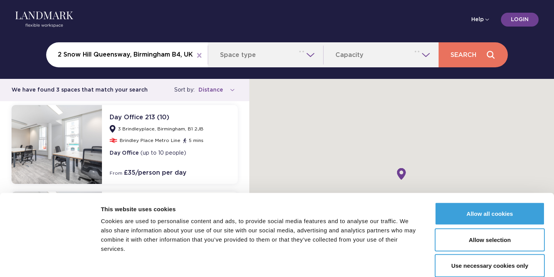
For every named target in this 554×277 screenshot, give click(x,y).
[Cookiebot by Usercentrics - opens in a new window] (49, 262)
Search (473, 55)
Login (520, 19)
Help (479, 19)
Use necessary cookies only (489, 226)
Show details (404, 262)
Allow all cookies (490, 174)
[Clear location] (199, 55)
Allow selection (490, 200)
